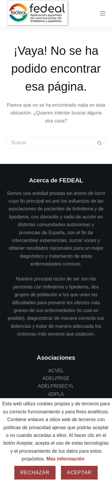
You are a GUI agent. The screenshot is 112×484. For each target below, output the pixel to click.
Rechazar (35, 472)
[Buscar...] (50, 143)
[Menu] (102, 13)
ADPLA (56, 394)
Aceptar (79, 472)
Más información (65, 458)
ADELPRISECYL (56, 386)
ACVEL (56, 370)
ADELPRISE (56, 378)
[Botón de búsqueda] (99, 143)
